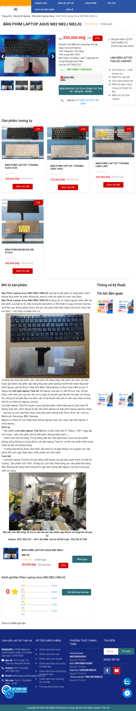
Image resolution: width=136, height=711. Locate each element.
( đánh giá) (106, 24)
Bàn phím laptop (22, 16)
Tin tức (112, 3)
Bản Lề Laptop (66, 3)
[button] (81, 90)
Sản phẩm (90, 3)
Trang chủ (41, 3)
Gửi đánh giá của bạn (78, 592)
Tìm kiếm (126, 651)
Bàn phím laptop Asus (43, 16)
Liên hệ (69, 9)
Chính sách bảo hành (122, 46)
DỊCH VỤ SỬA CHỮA (44, 9)
